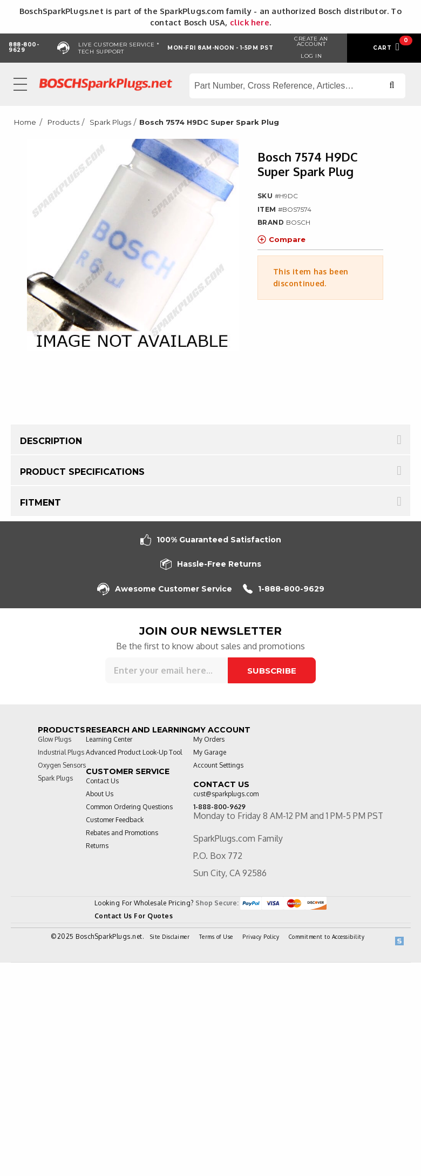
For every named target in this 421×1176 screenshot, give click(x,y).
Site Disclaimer (170, 936)
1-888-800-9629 (283, 589)
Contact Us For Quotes (133, 916)
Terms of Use (216, 936)
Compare (281, 239)
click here (249, 22)
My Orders (209, 739)
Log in (311, 55)
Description (51, 441)
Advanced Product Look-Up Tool (134, 752)
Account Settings (218, 765)
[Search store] (297, 85)
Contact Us (102, 781)
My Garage (209, 752)
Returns (97, 846)
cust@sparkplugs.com (226, 794)
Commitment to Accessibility (327, 936)
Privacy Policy (260, 936)
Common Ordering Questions (129, 807)
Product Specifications (82, 472)
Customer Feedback (115, 820)
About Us (99, 794)
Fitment (40, 503)
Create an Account (311, 41)
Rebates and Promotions (122, 833)
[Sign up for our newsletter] (166, 670)
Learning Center (109, 739)
